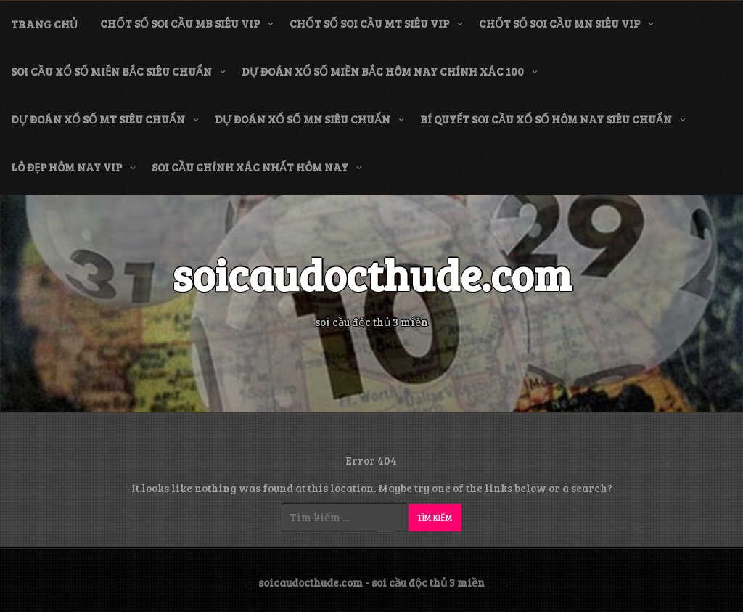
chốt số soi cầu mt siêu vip (369, 23)
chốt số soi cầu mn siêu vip (559, 23)
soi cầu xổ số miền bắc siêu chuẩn (111, 71)
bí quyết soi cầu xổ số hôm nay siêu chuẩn (546, 119)
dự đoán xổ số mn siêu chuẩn (302, 119)
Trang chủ (44, 24)
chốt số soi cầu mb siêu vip (180, 23)
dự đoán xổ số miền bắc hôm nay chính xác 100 (383, 71)
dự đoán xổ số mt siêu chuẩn (98, 119)
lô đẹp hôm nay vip (66, 167)
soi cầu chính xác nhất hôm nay (250, 167)
